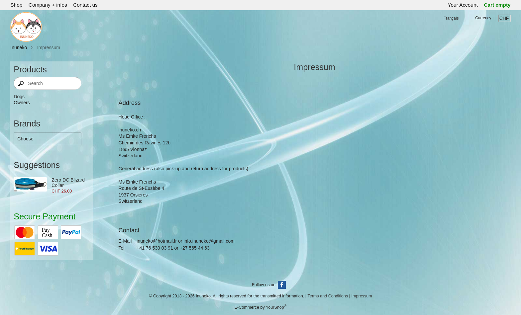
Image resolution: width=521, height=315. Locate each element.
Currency (483, 18)
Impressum (361, 296)
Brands (27, 123)
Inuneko (18, 47)
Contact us (85, 5)
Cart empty (497, 5)
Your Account (463, 5)
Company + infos (48, 5)
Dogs (19, 96)
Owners (22, 102)
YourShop (275, 307)
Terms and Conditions (327, 296)
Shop (16, 5)
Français (451, 18)
